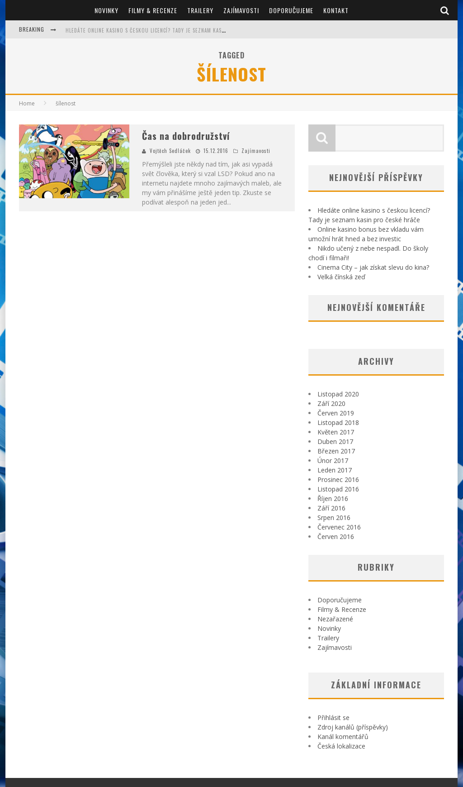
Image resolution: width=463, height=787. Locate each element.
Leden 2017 (334, 470)
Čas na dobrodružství (186, 136)
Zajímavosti (241, 10)
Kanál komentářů (343, 736)
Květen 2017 (335, 432)
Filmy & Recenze (152, 10)
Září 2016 (331, 508)
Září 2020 (331, 403)
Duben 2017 (335, 441)
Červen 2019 (335, 413)
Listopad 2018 (338, 422)
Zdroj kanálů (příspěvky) (352, 727)
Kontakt (336, 10)
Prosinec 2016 (338, 479)
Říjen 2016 (332, 498)
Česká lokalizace (341, 746)
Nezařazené (335, 619)
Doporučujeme (291, 10)
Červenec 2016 (339, 527)
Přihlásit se (333, 717)
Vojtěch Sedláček (170, 150)
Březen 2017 (336, 451)
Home (27, 103)
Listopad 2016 (338, 489)
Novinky (106, 10)
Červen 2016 (335, 536)
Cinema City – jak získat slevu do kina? (373, 267)
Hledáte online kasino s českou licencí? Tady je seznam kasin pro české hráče (168, 30)
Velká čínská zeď (341, 276)
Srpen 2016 (333, 517)
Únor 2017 (332, 460)
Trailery (200, 10)
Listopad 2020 (338, 394)
